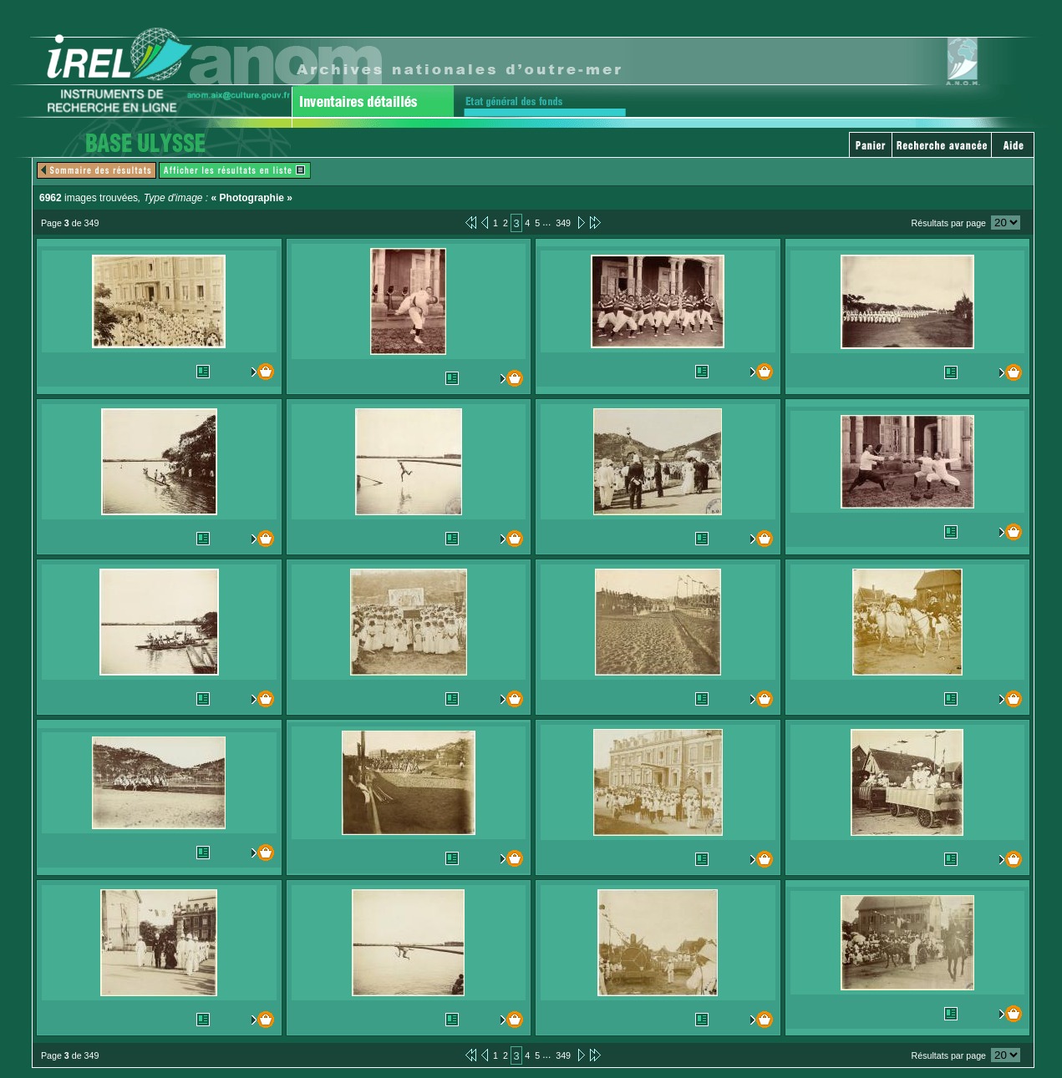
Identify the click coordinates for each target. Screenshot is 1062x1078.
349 (563, 223)
